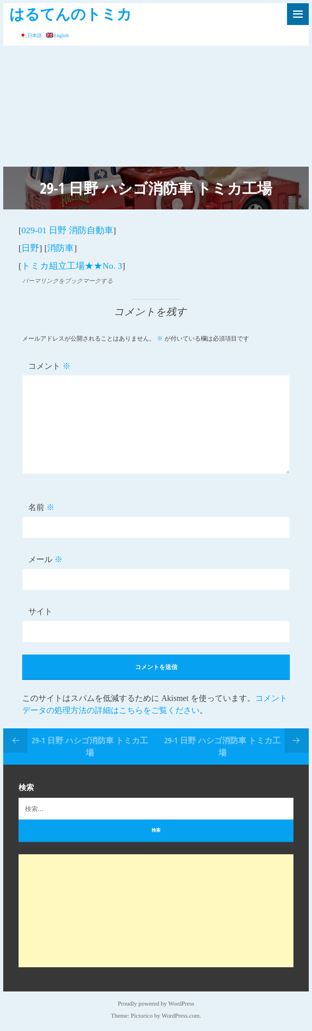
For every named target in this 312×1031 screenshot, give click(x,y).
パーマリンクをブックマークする (67, 281)
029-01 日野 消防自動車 (67, 230)
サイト (40, 611)
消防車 (60, 248)
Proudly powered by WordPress (156, 1003)
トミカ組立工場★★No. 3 (71, 266)
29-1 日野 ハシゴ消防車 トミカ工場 (89, 746)
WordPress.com (181, 1015)
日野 (30, 248)
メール (45, 559)
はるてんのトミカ (70, 13)
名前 (41, 507)
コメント (49, 366)
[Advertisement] (156, 106)
